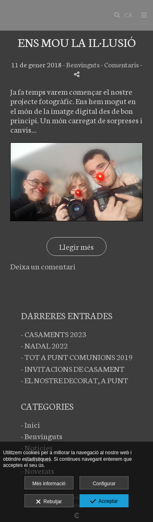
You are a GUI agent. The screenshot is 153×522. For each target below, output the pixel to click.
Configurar (104, 483)
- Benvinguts (41, 435)
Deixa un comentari (42, 265)
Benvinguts (83, 64)
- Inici (30, 424)
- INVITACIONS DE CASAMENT (72, 368)
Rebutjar (49, 502)
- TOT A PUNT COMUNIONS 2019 (77, 356)
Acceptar (104, 501)
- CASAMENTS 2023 (53, 333)
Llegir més (76, 246)
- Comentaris (120, 64)
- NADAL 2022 (44, 345)
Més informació (48, 483)
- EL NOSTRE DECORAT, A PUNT (74, 379)
